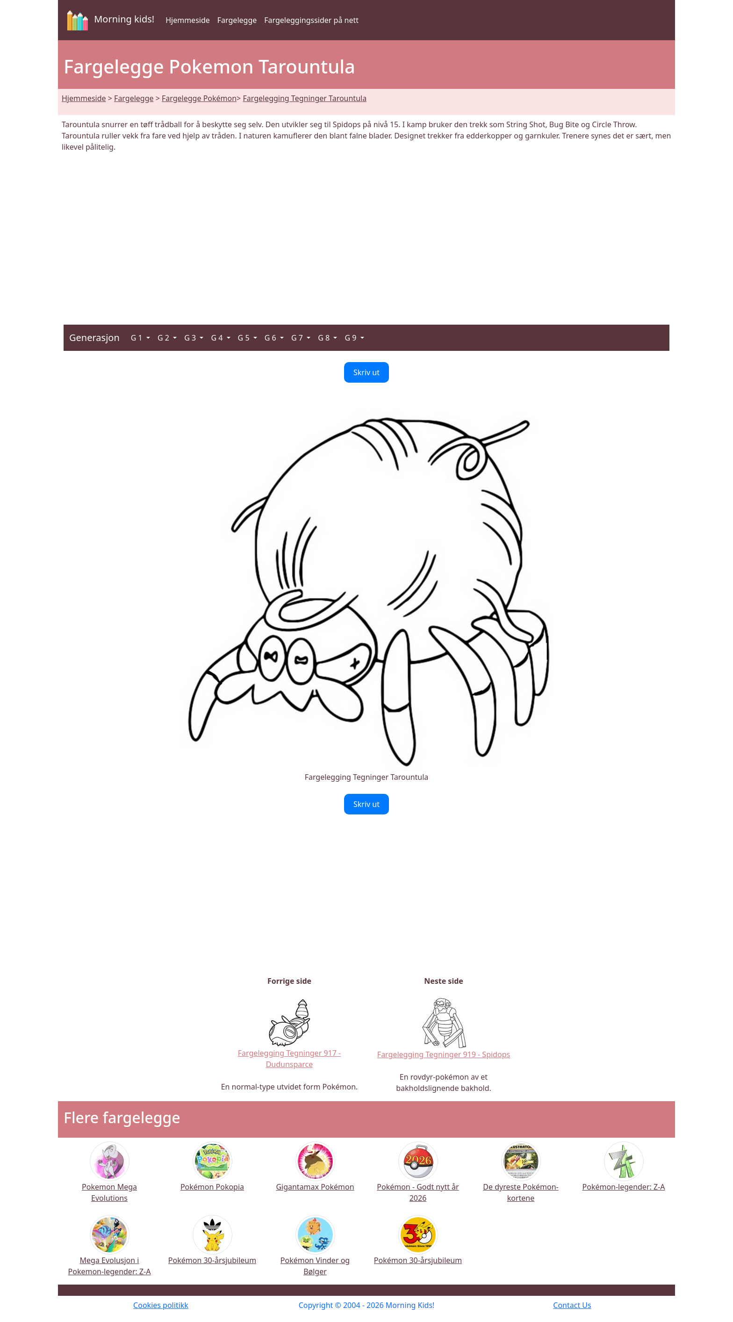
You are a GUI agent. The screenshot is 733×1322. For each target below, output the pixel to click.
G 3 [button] (191, 338)
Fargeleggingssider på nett (311, 20)
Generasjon (94, 337)
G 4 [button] (217, 338)
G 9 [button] (351, 338)
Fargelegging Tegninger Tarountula (304, 98)
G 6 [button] (271, 338)
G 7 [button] (298, 338)
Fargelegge (237, 20)
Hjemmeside (187, 20)
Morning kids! (109, 20)
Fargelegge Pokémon (199, 98)
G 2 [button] (164, 338)
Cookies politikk (160, 1305)
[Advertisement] (366, 232)
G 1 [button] (137, 338)
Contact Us (572, 1305)
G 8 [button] (324, 338)
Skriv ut (366, 372)
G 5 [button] (245, 338)
